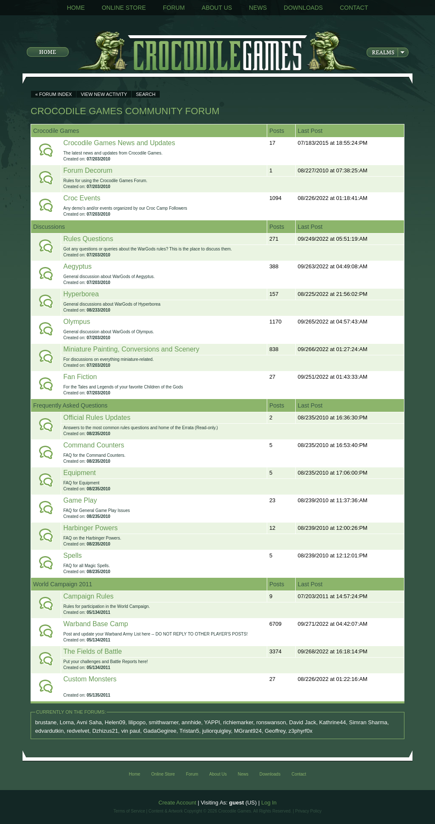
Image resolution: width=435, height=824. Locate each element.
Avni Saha (89, 722)
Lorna (67, 722)
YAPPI (212, 722)
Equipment (79, 472)
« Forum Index (53, 94)
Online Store (124, 7)
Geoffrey (275, 731)
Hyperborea (81, 294)
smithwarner (163, 722)
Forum (173, 7)
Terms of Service (129, 811)
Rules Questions (88, 238)
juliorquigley (216, 731)
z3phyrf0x (300, 731)
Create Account (177, 802)
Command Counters (93, 445)
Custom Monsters (89, 679)
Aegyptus (77, 266)
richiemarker (238, 722)
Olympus (76, 321)
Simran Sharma (368, 722)
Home (76, 7)
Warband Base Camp (95, 623)
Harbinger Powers (90, 528)
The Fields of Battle (92, 651)
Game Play (80, 500)
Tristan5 (189, 731)
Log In (269, 802)
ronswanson (271, 722)
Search (145, 94)
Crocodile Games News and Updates (119, 142)
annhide (191, 722)
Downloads (303, 7)
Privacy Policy (308, 811)
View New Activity (104, 94)
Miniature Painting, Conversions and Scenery (131, 349)
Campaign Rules (88, 596)
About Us (217, 7)
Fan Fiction (80, 376)
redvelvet (78, 731)
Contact (354, 7)
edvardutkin (49, 731)
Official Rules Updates (96, 417)
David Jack (302, 722)
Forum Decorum (88, 170)
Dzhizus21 (105, 731)
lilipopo (136, 722)
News (258, 7)
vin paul (130, 731)
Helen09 (115, 722)
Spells (72, 555)
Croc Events (81, 198)
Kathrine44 (332, 722)
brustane (46, 722)
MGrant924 (248, 731)
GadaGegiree (159, 731)
